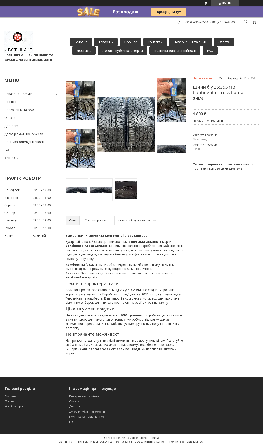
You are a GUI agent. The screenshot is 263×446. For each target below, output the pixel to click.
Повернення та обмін (190, 42)
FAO (7, 150)
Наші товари (14, 406)
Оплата (224, 42)
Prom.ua (153, 438)
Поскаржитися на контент (150, 442)
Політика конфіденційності (175, 50)
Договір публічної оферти (122, 50)
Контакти (155, 42)
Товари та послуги (18, 94)
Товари (104, 42)
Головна (80, 42)
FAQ (210, 50)
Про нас (130, 42)
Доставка (84, 50)
